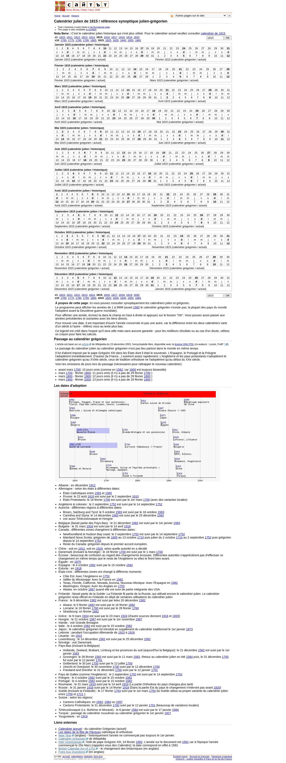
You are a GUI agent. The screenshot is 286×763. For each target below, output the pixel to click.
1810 (62, 37)
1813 (85, 37)
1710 (140, 537)
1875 (77, 561)
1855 (131, 40)
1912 (92, 485)
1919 (92, 684)
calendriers (77, 756)
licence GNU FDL (184, 344)
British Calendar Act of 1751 (76, 748)
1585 (108, 493)
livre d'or (98, 756)
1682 (91, 605)
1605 (114, 537)
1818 (122, 37)
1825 (108, 40)
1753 (117, 690)
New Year (64, 735)
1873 (189, 629)
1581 (185, 742)
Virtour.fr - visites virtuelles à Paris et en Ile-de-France (204, 759)
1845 (123, 40)
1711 (80, 694)
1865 (138, 40)
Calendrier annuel (70, 728)
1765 (64, 40)
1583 (98, 493)
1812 (77, 37)
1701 (99, 660)
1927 (168, 713)
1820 (137, 37)
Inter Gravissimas (70, 742)
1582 (136, 307)
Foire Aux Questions (71, 752)
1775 (71, 40)
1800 (87, 373)
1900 (87, 376)
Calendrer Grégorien (71, 738)
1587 (92, 619)
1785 (79, 40)
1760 (95, 608)
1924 (85, 616)
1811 (69, 37)
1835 (116, 40)
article (85, 344)
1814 (92, 37)
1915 (121, 632)
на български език (100, 27)
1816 (107, 37)
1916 (89, 526)
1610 (91, 496)
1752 (113, 504)
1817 (114, 37)
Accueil (65, 15)
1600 (133, 369)
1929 (99, 548)
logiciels (88, 756)
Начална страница (221, 756)
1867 (91, 589)
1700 (77, 369)
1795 (86, 40)
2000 (87, 379)
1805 (93, 40)
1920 (175, 616)
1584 (189, 656)
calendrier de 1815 (213, 33)
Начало (75, 15)
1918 (78, 568)
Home (58, 15)
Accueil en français (199, 756)
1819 (129, 37)
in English (91, 29)
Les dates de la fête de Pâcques (79, 732)
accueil (66, 756)
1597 (119, 702)
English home (180, 756)
